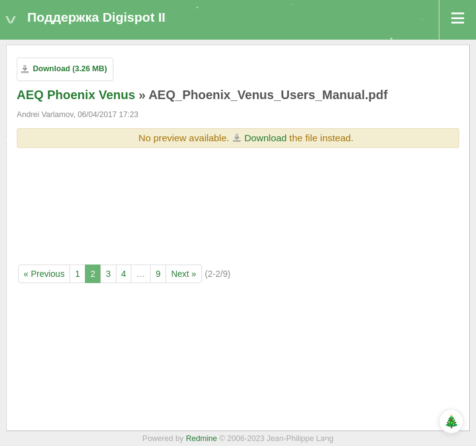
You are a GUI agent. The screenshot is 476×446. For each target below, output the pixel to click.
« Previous (44, 274)
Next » (183, 274)
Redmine (201, 438)
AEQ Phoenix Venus (76, 95)
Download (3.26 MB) (70, 68)
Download (265, 138)
